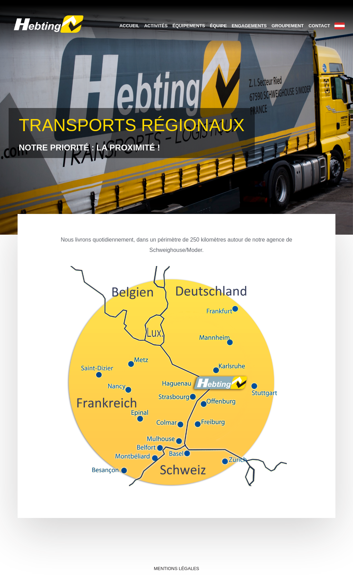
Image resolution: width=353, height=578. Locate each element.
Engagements (249, 25)
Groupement (288, 25)
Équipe (218, 25)
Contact (319, 25)
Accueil (129, 25)
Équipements (188, 25)
